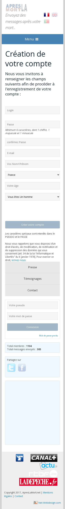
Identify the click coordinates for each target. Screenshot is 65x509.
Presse (32, 267)
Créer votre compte (32, 224)
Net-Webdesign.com (47, 502)
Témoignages (33, 279)
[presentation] (31, 211)
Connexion (33, 327)
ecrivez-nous (19, 260)
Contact (33, 290)
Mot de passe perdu (48, 335)
